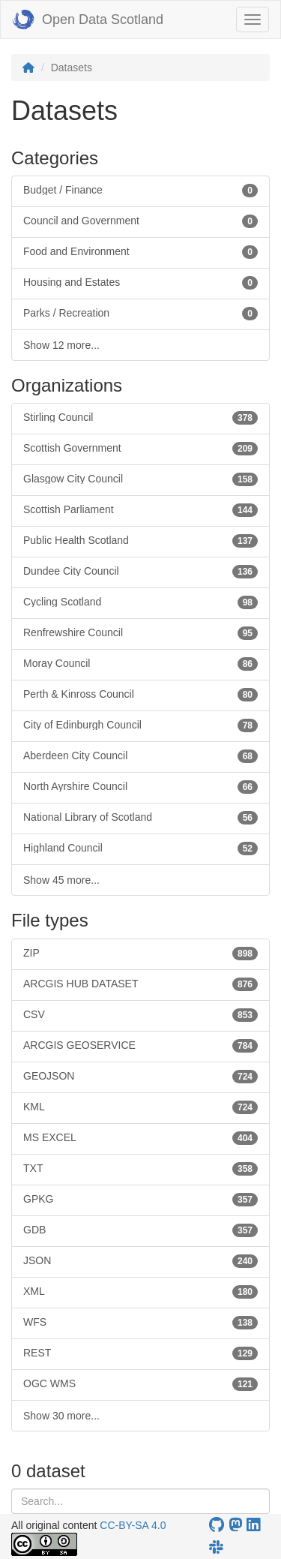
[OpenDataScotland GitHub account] (216, 1524)
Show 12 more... (61, 345)
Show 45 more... (61, 880)
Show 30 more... (61, 1416)
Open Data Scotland (87, 19)
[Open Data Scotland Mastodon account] (235, 1524)
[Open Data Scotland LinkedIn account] (253, 1524)
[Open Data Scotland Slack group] (216, 1547)
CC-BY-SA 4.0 (133, 1525)
